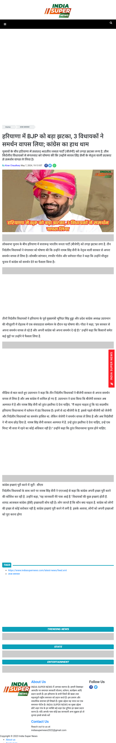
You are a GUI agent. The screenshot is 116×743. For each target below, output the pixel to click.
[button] (5, 24)
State (58, 646)
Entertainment (58, 662)
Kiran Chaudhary (12, 165)
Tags (6, 564)
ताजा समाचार (24, 127)
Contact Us (40, 722)
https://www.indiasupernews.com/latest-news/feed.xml (37, 570)
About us (10, 739)
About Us (38, 682)
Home (8, 127)
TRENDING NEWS (58, 629)
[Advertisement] (57, 295)
